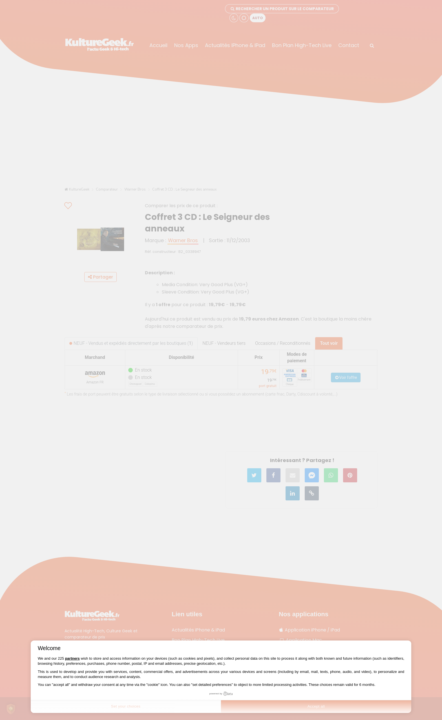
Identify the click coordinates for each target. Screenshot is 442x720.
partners (72, 658)
